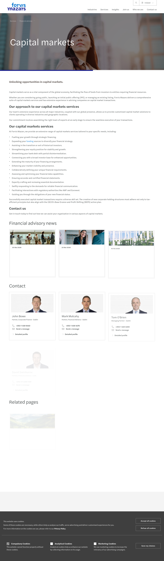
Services (104, 9)
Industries (92, 9)
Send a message (20, 329)
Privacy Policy (59, 528)
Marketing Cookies (107, 544)
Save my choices (148, 545)
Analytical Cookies (63, 544)
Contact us (152, 9)
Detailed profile (20, 334)
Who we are (138, 9)
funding (29, 141)
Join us (126, 9)
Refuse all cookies (148, 528)
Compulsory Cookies (20, 544)
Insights (115, 9)
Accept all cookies (148, 521)
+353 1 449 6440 (21, 326)
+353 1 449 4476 (71, 329)
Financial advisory (26, 20)
